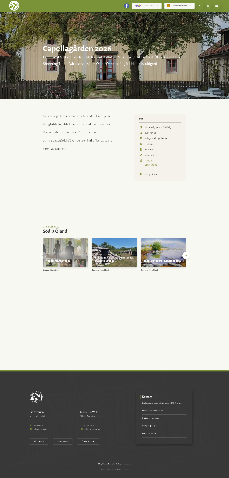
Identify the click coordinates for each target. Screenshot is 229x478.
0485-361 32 (147, 133)
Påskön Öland (147, 5)
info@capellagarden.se (153, 138)
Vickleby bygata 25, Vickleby (155, 127)
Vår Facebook (39, 441)
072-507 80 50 (87, 426)
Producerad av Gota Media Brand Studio (114, 470)
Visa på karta (148, 174)
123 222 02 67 (152, 434)
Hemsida (146, 144)
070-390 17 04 (37, 426)
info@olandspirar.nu (39, 429)
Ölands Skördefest (179, 5)
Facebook (146, 149)
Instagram (147, 155)
